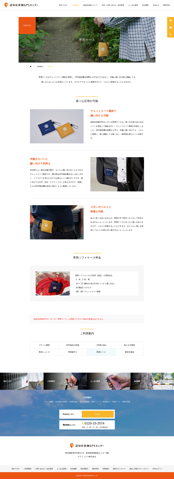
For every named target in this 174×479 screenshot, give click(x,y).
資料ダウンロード (119, 469)
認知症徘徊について (90, 5)
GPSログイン (157, 469)
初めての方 (63, 5)
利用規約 (106, 469)
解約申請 (166, 5)
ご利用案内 (75, 5)
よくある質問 (133, 5)
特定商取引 (84, 469)
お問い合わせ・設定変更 (44, 469)
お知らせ (156, 5)
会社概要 (145, 5)
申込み (97, 414)
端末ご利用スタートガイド (139, 469)
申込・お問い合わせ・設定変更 (113, 5)
